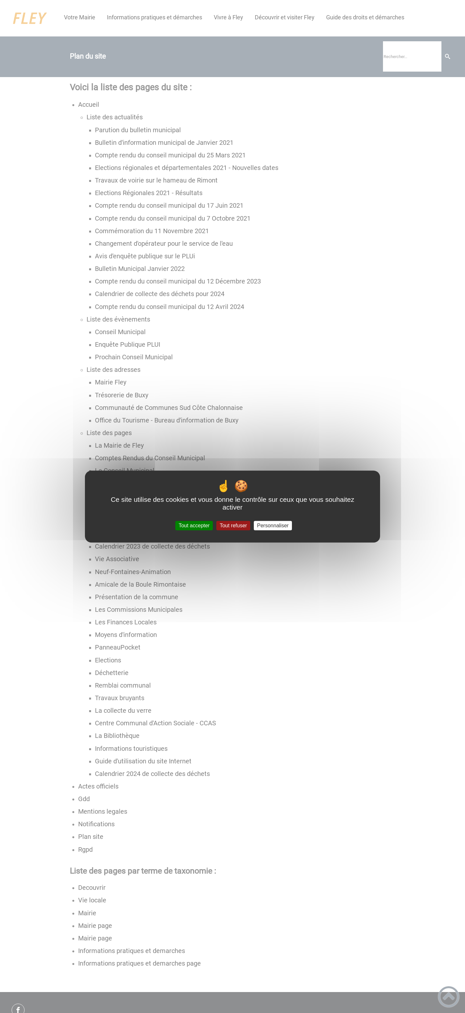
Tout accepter (194, 525)
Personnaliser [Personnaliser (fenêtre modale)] (273, 525)
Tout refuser (233, 525)
